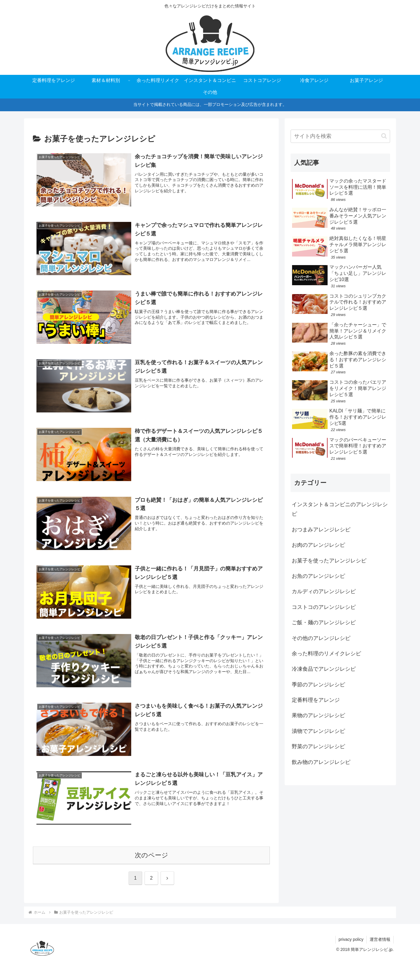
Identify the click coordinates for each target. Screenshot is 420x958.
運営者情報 (380, 939)
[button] (384, 136)
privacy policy (351, 939)
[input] (340, 136)
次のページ (151, 855)
